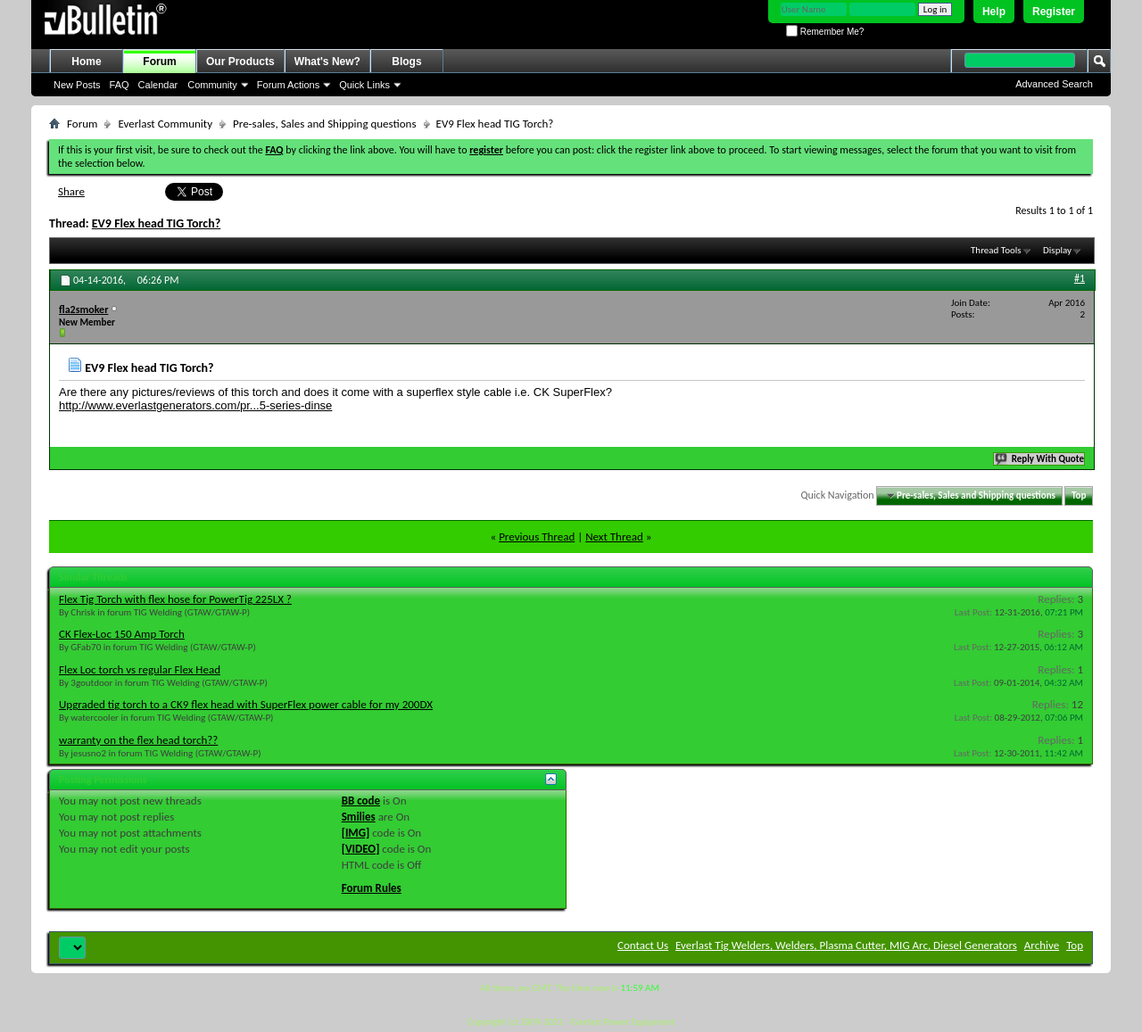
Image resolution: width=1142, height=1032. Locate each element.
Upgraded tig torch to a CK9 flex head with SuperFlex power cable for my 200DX (246, 704)
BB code (361, 800)
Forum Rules (371, 888)
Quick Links (364, 84)
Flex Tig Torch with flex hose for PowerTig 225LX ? (175, 599)
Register (1053, 11)
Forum (159, 61)
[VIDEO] (361, 848)
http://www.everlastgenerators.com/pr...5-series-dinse (195, 405)
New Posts (77, 84)
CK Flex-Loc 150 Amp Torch (122, 633)
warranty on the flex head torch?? (138, 740)
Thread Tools (996, 250)
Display (1057, 250)
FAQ (119, 84)
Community (212, 84)
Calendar (158, 84)
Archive (1041, 945)
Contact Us (642, 945)
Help (993, 11)
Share (71, 191)
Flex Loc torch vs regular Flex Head (139, 669)
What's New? (327, 61)
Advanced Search (1054, 83)
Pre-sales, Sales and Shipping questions (324, 123)
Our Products (240, 61)
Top (1079, 495)
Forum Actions (288, 84)
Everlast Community (165, 123)
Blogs (406, 61)
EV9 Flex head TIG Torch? (156, 223)
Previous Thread (537, 536)
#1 (1079, 278)
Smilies (359, 816)
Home (86, 61)
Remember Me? (825, 32)
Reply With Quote (1040, 459)
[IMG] (356, 832)
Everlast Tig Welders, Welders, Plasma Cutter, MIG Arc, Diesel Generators (846, 945)
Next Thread (614, 536)
